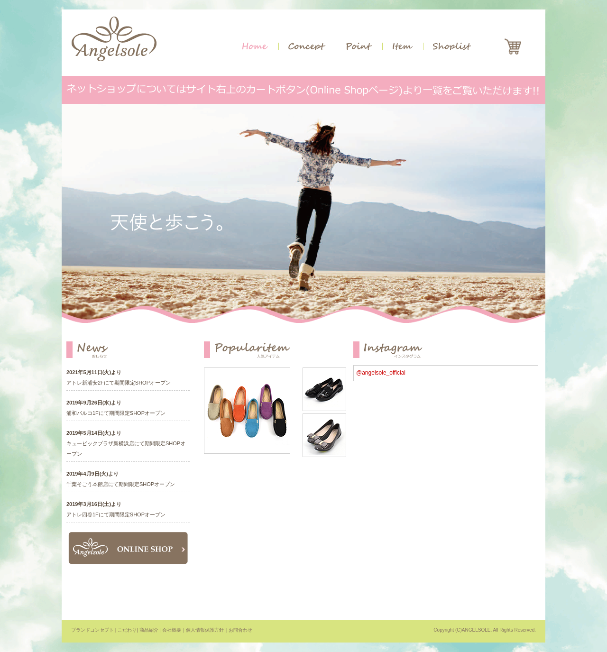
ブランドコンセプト (92, 630)
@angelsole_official (380, 372)
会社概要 (171, 630)
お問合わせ (240, 630)
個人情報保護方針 (205, 630)
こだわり (127, 630)
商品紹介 (148, 630)
